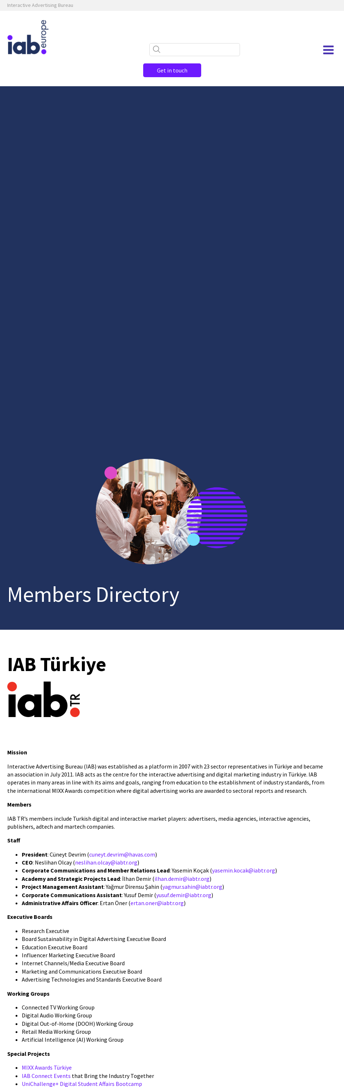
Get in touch (172, 70)
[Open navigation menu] (328, 50)
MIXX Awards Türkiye (47, 1067)
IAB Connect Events (46, 1075)
